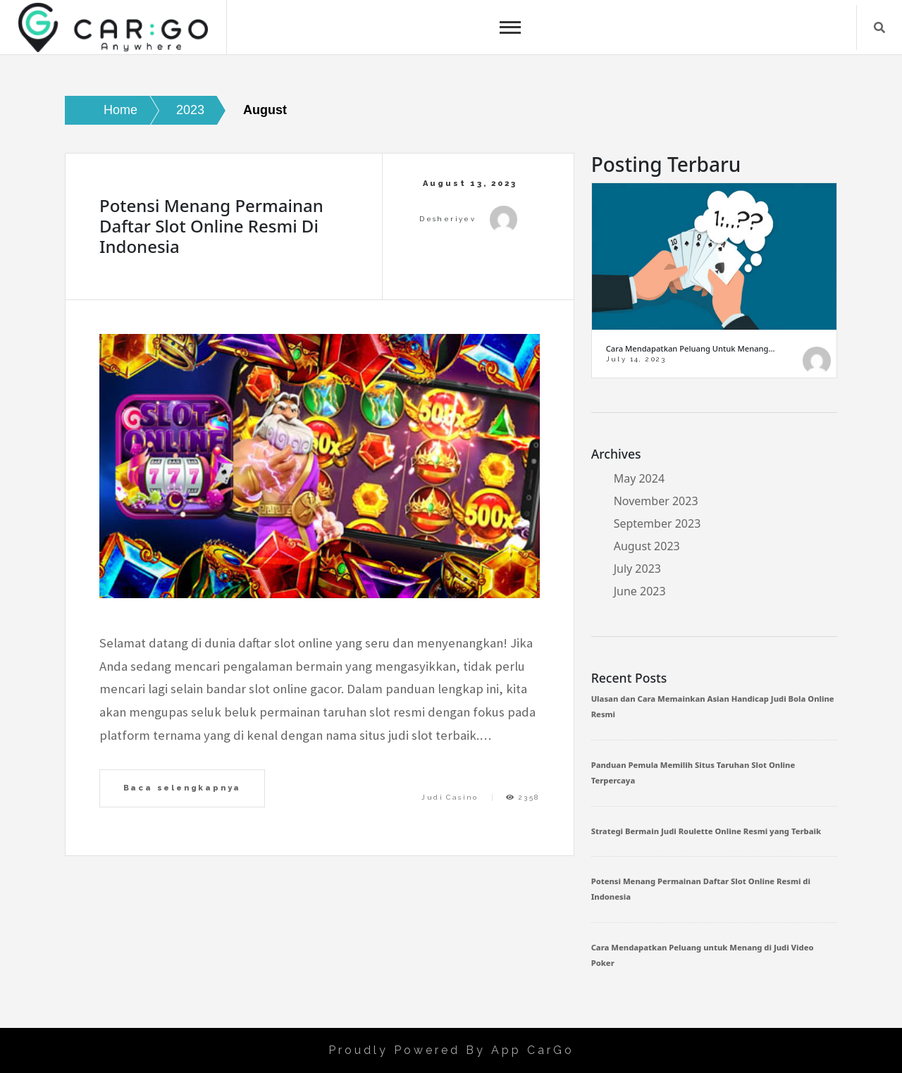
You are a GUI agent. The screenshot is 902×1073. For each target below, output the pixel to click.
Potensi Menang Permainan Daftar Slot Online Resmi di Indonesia (211, 226)
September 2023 (657, 523)
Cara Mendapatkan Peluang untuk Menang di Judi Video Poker (702, 955)
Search (879, 27)
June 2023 (640, 591)
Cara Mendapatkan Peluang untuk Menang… (690, 348)
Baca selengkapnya (182, 788)
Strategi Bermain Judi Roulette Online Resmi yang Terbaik (706, 831)
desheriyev (447, 219)
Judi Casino (449, 797)
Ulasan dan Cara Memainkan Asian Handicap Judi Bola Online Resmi (712, 706)
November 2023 (656, 501)
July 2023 (637, 568)
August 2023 (647, 546)
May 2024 (639, 478)
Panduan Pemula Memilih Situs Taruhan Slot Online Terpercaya (693, 772)
